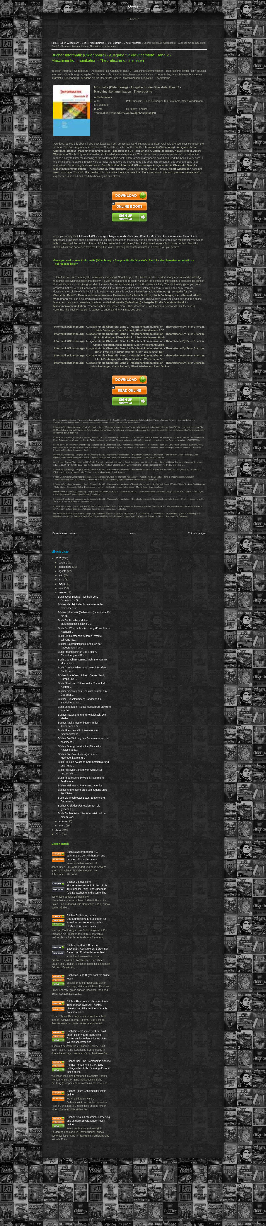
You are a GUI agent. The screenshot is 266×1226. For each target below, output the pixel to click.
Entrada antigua (195, 536)
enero (64, 831)
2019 (60, 836)
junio (63, 582)
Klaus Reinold (98, 43)
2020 (60, 561)
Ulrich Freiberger (134, 43)
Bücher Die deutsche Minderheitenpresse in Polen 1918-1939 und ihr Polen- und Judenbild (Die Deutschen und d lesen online (75, 899)
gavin (133, 6)
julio (63, 578)
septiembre (67, 569)
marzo (64, 595)
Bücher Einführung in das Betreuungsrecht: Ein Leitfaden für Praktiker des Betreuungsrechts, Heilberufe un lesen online (76, 936)
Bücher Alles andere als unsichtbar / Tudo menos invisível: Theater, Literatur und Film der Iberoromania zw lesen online (76, 1040)
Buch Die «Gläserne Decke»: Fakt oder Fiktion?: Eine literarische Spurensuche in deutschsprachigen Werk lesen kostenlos (76, 1077)
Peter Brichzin (115, 43)
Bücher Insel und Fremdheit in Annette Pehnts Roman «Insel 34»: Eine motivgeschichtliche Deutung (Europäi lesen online (76, 1114)
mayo (63, 586)
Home (56, 43)
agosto (64, 574)
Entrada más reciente (66, 536)
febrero (64, 827)
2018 (60, 840)
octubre (65, 565)
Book (86, 43)
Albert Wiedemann (71, 43)
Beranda (133, 18)
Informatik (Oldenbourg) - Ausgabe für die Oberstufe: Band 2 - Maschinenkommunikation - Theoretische (140, 236)
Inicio (132, 536)
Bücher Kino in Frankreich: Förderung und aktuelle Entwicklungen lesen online (84, 1178)
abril (63, 590)
